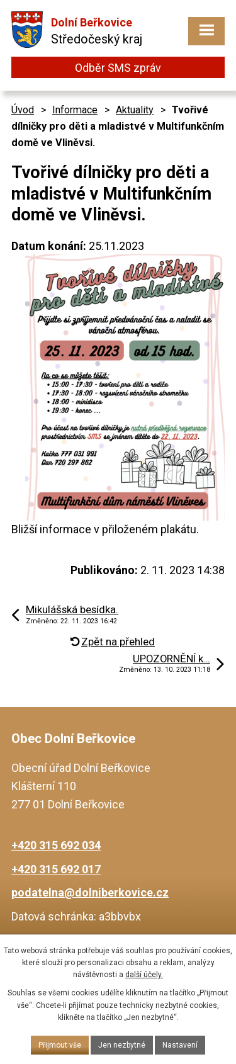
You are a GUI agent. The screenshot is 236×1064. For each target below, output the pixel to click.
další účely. (144, 974)
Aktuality (135, 110)
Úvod (22, 110)
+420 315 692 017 (56, 869)
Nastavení (180, 1045)
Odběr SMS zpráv (118, 67)
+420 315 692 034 (56, 845)
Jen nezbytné (121, 1045)
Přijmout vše (59, 1045)
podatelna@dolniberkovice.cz (90, 892)
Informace (75, 110)
